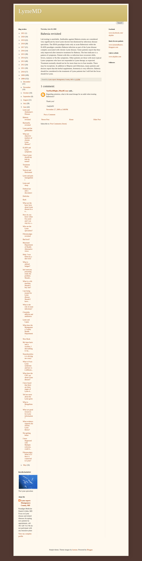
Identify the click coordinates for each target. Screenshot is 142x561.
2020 (23, 37)
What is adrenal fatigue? (26, 264)
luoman (74, 550)
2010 (23, 72)
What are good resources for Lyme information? (28, 414)
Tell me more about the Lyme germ (28, 397)
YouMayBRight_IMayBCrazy (57, 91)
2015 (23, 54)
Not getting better (27, 434)
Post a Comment (49, 115)
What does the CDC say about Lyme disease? (28, 376)
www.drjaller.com (115, 57)
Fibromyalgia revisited (27, 235)
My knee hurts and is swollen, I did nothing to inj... (28, 346)
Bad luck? (26, 239)
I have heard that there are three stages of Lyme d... (27, 387)
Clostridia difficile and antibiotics (28, 314)
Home (71, 119)
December (26, 82)
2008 (23, 79)
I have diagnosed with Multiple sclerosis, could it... (27, 444)
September (27, 96)
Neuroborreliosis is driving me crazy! (28, 356)
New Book (26, 339)
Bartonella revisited (27, 124)
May (25, 465)
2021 (23, 33)
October (26, 93)
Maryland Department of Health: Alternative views (28, 247)
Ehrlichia (26, 196)
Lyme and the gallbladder (27, 129)
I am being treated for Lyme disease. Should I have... (27, 296)
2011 (23, 68)
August (26, 100)
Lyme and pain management (28, 178)
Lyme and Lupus (26, 321)
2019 (23, 40)
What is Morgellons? (28, 404)
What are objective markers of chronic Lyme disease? (27, 139)
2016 (23, 51)
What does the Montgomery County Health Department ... (28, 330)
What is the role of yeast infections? (28, 307)
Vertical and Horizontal (27, 171)
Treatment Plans (26, 166)
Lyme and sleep (26, 184)
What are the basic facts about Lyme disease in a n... (28, 207)
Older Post (97, 119)
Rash (24, 200)
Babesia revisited (27, 118)
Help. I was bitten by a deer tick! (27, 257)
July (24, 103)
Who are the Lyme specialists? (28, 229)
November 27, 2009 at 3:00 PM (57, 109)
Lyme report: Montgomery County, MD (26, 503)
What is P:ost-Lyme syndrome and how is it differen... (28, 366)
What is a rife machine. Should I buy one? (27, 284)
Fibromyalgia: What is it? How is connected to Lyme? (28, 457)
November (26, 87)
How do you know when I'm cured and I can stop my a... (28, 219)
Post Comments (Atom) (58, 124)
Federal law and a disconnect (27, 191)
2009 (23, 75)
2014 (23, 58)
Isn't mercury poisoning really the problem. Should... (27, 274)
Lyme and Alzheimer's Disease (28, 112)
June (25, 107)
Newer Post (45, 119)
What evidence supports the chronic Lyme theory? (28, 426)
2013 (23, 61)
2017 (23, 47)
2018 (23, 44)
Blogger (89, 550)
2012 (23, 65)
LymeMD (30, 11)
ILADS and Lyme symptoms (27, 150)
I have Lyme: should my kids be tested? (27, 158)
